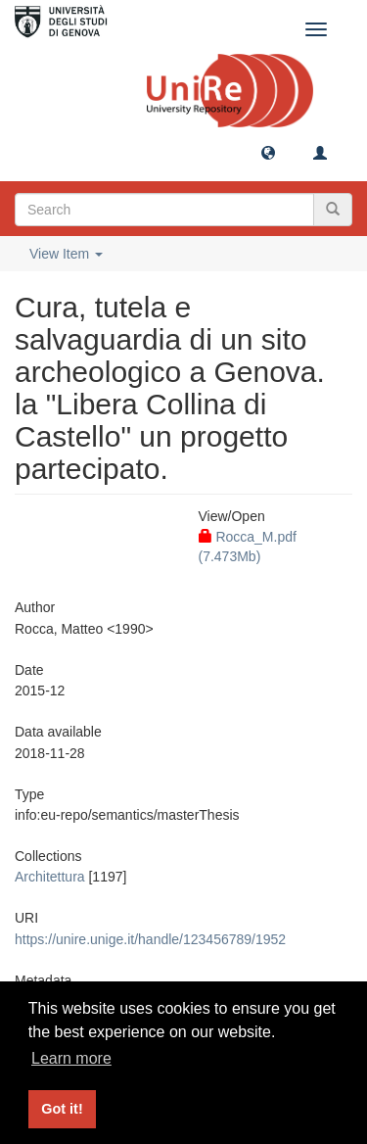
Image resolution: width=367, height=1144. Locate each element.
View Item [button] (66, 254)
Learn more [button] (71, 1058)
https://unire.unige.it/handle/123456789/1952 (150, 939)
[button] (268, 151)
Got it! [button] (61, 1109)
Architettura (50, 876)
